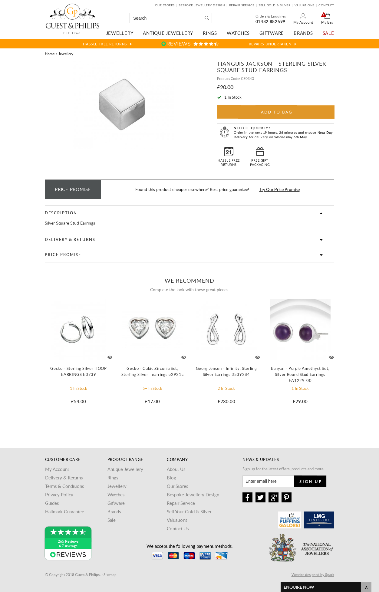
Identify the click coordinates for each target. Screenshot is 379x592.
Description (61, 212)
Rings (210, 33)
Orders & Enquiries (270, 16)
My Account (303, 22)
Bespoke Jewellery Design (202, 5)
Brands (303, 33)
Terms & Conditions (64, 486)
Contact (326, 5)
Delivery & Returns (70, 239)
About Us (176, 469)
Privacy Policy (59, 495)
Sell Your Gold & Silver (189, 511)
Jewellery (119, 33)
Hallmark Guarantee (64, 511)
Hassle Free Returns (105, 43)
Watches (238, 33)
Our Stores (165, 5)
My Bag (327, 22)
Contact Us (178, 528)
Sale (328, 33)
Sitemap (110, 574)
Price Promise (63, 254)
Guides (52, 503)
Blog (171, 478)
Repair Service (242, 5)
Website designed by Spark (313, 574)
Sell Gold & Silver (274, 5)
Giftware (271, 33)
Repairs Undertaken (270, 43)
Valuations (305, 5)
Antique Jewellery (168, 33)
